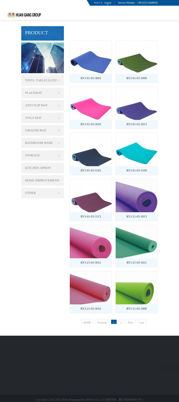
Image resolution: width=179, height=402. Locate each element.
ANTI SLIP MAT (42, 98)
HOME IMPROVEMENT (42, 173)
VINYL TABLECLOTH (42, 73)
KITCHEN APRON (38, 160)
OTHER (42, 185)
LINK (161, 368)
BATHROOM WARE (42, 135)
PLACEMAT (42, 85)
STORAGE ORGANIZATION (42, 148)
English (107, 3)
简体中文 (98, 3)
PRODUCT (134, 29)
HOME (121, 29)
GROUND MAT (42, 123)
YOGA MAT (42, 110)
